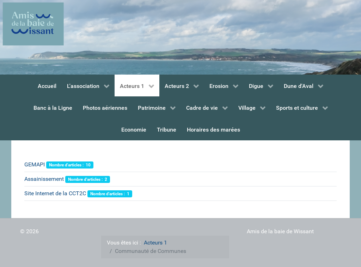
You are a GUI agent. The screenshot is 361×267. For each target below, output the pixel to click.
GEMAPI (34, 164)
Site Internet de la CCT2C (55, 193)
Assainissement (44, 179)
